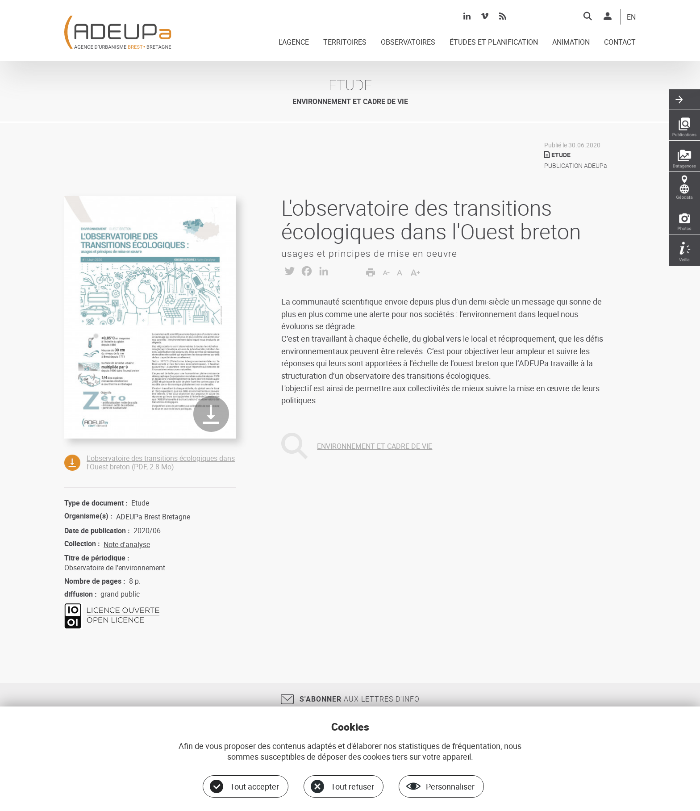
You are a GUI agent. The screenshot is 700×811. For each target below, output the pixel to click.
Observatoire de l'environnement (114, 568)
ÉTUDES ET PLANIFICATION (494, 42)
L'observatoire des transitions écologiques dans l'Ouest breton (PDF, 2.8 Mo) (161, 462)
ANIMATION (571, 42)
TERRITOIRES (345, 42)
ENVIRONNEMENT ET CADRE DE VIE (374, 446)
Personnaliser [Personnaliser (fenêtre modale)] (450, 786)
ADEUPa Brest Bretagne (153, 517)
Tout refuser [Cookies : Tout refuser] (352, 786)
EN (631, 17)
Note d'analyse (127, 544)
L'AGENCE (294, 42)
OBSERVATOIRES (408, 42)
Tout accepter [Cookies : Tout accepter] (254, 786)
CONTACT (620, 42)
